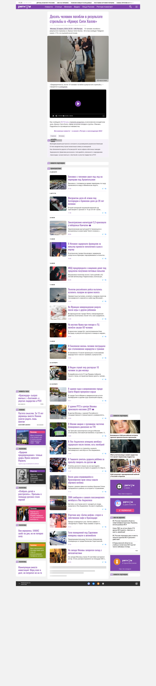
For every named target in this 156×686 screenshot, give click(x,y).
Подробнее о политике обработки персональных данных (107, 675)
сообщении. (63, 87)
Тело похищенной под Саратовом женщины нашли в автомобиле (83, 640)
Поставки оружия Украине (101, 3)
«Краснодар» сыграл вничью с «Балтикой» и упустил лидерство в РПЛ (29, 490)
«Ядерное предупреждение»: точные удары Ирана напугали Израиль (30, 548)
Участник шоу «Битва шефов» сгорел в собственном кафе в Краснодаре (85, 605)
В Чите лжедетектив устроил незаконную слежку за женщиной (70, 146)
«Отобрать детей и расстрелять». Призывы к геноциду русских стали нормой (30, 587)
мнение (21, 501)
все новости (21, 496)
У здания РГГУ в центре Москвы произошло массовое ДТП (82, 461)
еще (137, 642)
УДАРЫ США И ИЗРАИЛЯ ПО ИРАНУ (28, 555)
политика (22, 540)
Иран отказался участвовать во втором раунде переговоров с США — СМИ (36, 531)
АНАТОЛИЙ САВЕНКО (24, 516)
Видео (77, 7)
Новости (49, 7)
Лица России (88, 7)
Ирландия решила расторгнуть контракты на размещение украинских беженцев (76, 144)
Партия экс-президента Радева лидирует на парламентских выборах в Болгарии (37, 607)
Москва (53, 29)
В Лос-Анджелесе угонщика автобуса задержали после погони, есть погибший (86, 513)
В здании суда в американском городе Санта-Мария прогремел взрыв (85, 443)
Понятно (132, 675)
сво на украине (119, 609)
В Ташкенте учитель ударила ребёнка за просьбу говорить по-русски (86, 531)
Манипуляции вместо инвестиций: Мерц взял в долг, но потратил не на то (30, 662)
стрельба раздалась (77, 122)
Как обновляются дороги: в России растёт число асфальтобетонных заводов (75, 149)
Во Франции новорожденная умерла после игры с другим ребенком (84, 343)
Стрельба (53, 136)
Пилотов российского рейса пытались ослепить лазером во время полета (85, 308)
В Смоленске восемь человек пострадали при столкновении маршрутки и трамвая (86, 382)
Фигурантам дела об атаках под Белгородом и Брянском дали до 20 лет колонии (86, 200)
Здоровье (33, 637)
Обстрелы (61, 136)
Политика (33, 524)
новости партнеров (58, 163)
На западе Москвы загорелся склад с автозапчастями (85, 657)
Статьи (58, 7)
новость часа (24, 483)
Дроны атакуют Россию (43, 3)
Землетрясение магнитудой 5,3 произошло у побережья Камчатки (87, 223)
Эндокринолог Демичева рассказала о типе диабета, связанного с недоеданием (76, 152)
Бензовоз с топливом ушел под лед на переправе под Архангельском (85, 178)
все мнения (40, 516)
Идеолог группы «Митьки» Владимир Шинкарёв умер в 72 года (36, 570)
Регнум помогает (105, 7)
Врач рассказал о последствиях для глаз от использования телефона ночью (37, 644)
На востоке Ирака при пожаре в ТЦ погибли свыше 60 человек (83, 361)
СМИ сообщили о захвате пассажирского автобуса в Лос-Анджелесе (86, 587)
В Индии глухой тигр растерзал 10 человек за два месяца (83, 422)
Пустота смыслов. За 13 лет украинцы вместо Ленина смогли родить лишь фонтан (30, 509)
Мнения (68, 7)
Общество (33, 563)
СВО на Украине (60, 3)
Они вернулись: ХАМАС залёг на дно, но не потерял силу (30, 625)
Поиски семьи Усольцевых (78, 3)
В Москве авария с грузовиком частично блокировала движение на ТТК (86, 496)
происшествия (56, 168)
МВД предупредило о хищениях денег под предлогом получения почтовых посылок (87, 287)
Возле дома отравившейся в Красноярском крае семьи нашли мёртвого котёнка (83, 568)
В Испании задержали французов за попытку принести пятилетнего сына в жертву (85, 264)
